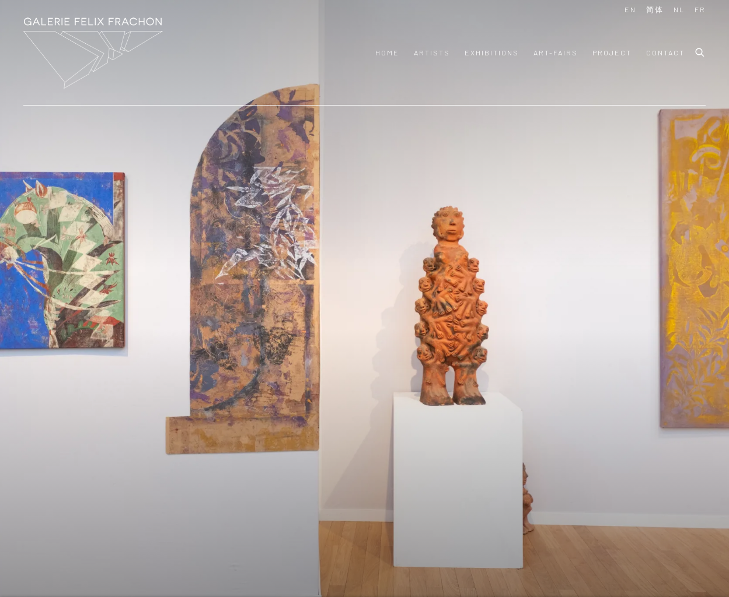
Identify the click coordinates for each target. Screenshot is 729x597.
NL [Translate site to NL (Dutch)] (679, 9)
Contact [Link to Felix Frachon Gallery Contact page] (665, 52)
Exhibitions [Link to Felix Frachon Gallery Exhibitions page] (492, 52)
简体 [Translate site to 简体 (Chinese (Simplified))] (655, 9)
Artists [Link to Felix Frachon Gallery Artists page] (432, 52)
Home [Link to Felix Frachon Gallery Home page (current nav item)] (387, 52)
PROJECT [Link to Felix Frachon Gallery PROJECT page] (612, 52)
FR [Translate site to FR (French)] (700, 9)
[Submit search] (700, 50)
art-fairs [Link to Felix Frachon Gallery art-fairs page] (555, 52)
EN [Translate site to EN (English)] (630, 9)
